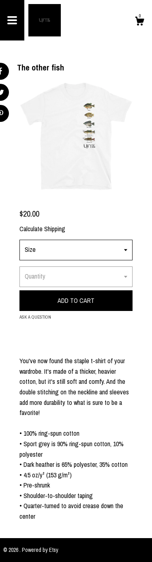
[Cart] (139, 22)
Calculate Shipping (42, 228)
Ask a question (35, 317)
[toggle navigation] (12, 20)
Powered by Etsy (40, 549)
